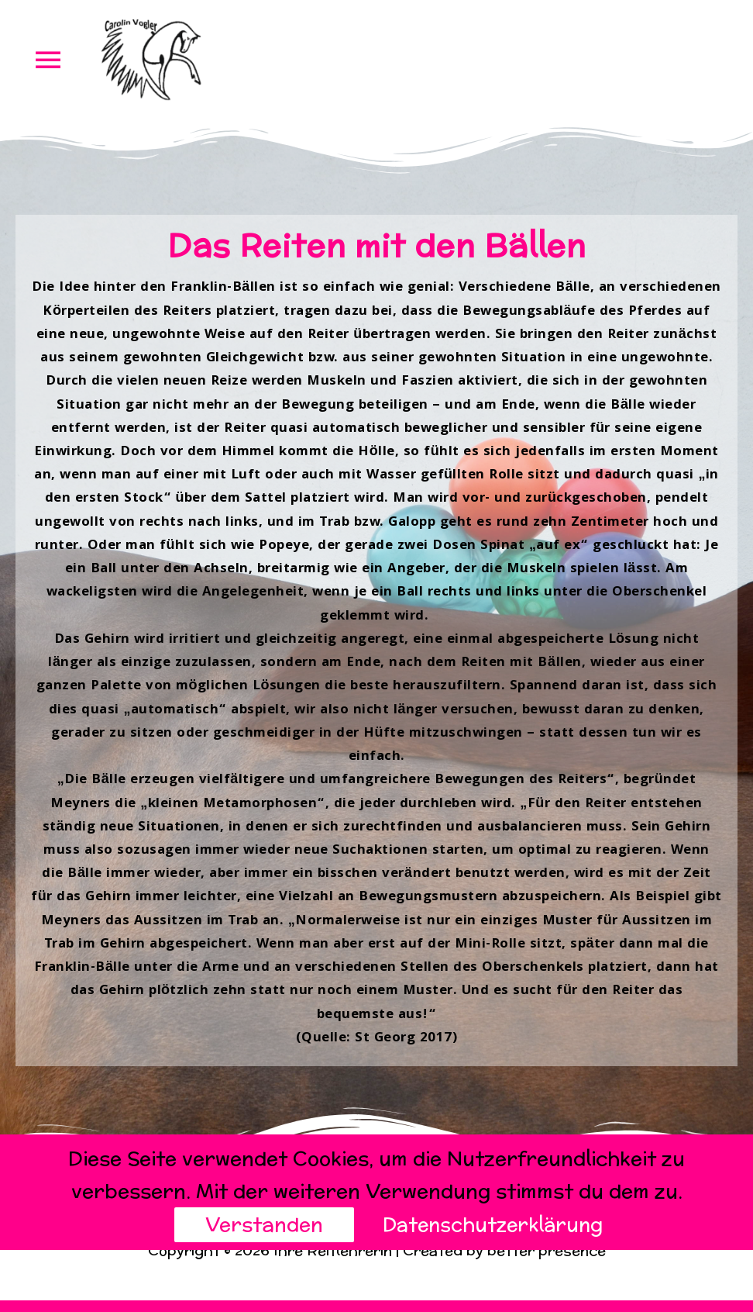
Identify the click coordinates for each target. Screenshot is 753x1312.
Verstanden (261, 1224)
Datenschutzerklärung (493, 1224)
